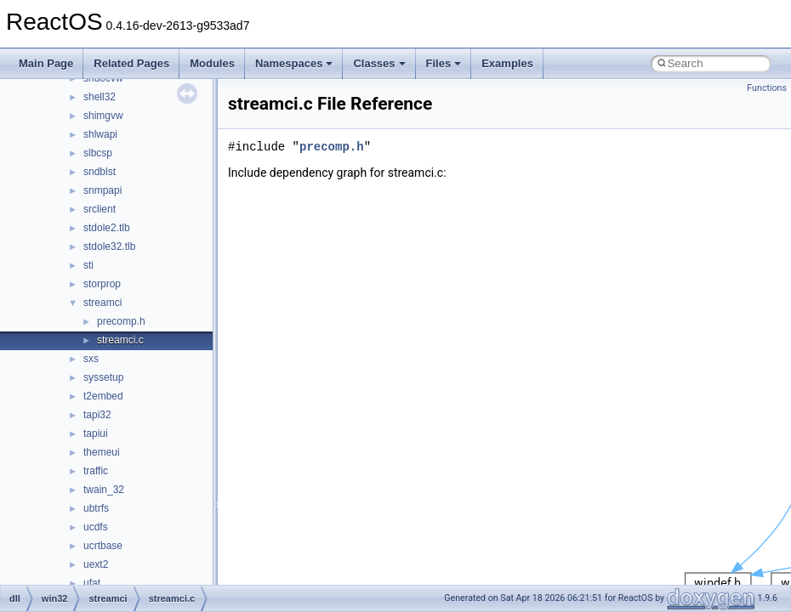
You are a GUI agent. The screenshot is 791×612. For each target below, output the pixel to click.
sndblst (99, 172)
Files (444, 63)
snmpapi (102, 190)
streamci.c (120, 340)
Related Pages (131, 63)
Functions (767, 88)
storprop (102, 284)
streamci (102, 303)
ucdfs (95, 527)
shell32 (99, 97)
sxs (91, 359)
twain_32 (103, 490)
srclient (99, 209)
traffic (95, 471)
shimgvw (103, 116)
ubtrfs (96, 508)
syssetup (103, 377)
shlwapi (100, 134)
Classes (379, 63)
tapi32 (97, 415)
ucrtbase (102, 546)
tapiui (95, 433)
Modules (212, 63)
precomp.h (121, 321)
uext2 (95, 564)
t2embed (103, 396)
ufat (91, 583)
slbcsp (97, 153)
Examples (507, 63)
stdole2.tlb (106, 228)
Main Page (46, 63)
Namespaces (294, 63)
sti (88, 265)
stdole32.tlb (109, 246)
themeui (101, 452)
